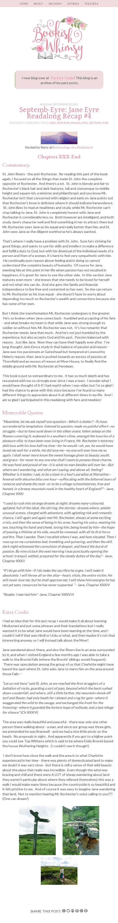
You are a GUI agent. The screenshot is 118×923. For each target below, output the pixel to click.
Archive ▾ (55, 3)
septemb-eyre (98, 122)
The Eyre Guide (62, 78)
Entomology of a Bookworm (73, 147)
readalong (79, 122)
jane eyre (63, 122)
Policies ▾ (91, 3)
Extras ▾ (73, 3)
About (38, 3)
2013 (52, 122)
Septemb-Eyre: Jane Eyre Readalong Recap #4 (59, 112)
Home (24, 3)
